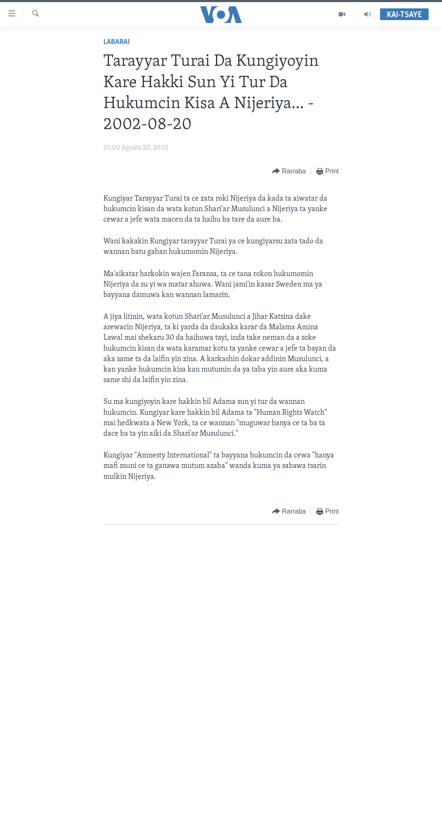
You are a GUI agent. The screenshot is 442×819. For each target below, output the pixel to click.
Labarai (116, 42)
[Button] (289, 171)
